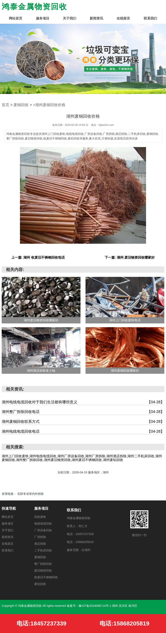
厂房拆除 (40, 537)
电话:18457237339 (41, 623)
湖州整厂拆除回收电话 (83, 412)
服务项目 (42, 18)
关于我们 (69, 18)
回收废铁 (40, 516)
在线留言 (123, 18)
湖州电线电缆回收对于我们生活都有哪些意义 (83, 402)
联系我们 (150, 18)
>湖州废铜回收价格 (49, 105)
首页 (5, 105)
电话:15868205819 (124, 623)
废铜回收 (21, 105)
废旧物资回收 (43, 570)
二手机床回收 (43, 550)
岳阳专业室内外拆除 (30, 493)
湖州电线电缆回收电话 (83, 431)
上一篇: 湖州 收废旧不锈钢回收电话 (38, 257)
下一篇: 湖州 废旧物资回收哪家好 (130, 257)
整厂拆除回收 (43, 563)
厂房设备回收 (43, 530)
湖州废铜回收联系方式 (83, 422)
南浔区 (132, 605)
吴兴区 (123, 605)
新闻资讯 (96, 18)
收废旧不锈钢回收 (46, 577)
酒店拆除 (40, 543)
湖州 (115, 605)
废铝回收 (40, 584)
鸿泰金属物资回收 (34, 6)
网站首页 (15, 18)
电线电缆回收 (43, 523)
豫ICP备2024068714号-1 (95, 605)
